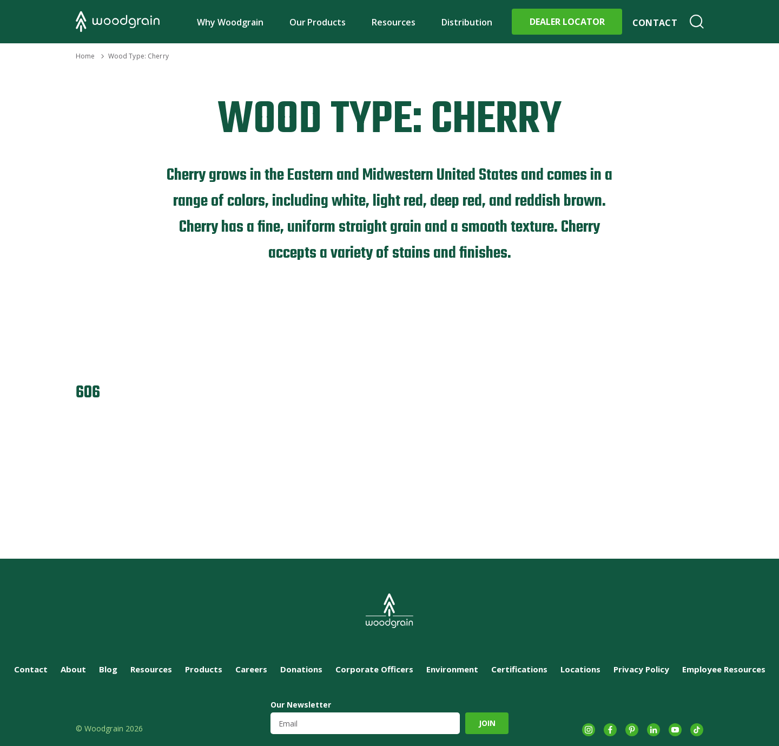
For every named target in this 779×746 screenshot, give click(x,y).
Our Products (317, 22)
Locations (580, 669)
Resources (393, 22)
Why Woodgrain (230, 22)
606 (88, 392)
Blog (108, 669)
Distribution (466, 22)
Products (203, 669)
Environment (452, 669)
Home (85, 56)
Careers (251, 669)
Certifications (519, 669)
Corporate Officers (374, 669)
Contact (654, 23)
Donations (301, 669)
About (73, 669)
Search (697, 22)
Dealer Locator (567, 22)
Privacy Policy (641, 669)
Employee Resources (723, 669)
